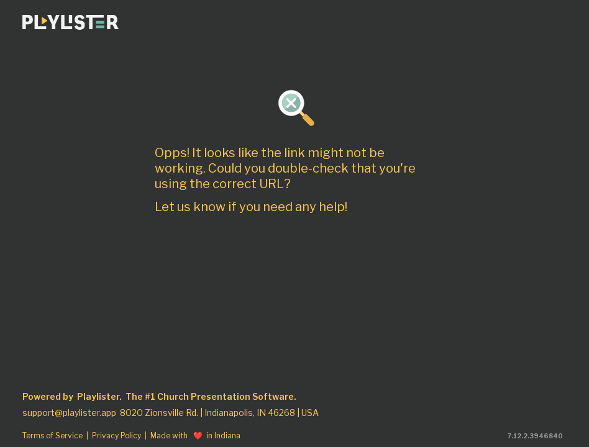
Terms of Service (52, 436)
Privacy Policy (116, 436)
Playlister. (99, 396)
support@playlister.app (69, 413)
